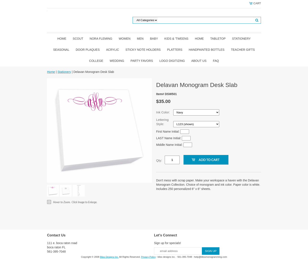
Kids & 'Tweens (176, 38)
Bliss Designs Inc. (109, 257)
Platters (174, 49)
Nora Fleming (101, 38)
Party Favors (141, 60)
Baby (154, 38)
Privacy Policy (148, 257)
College (96, 60)
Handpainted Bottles (206, 49)
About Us (198, 60)
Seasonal (61, 49)
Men (140, 38)
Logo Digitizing (172, 60)
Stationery (241, 38)
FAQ (216, 60)
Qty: (159, 160)
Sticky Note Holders (143, 49)
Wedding (117, 60)
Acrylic (112, 49)
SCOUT (78, 38)
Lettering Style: (162, 122)
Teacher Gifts (243, 49)
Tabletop (218, 38)
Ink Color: (163, 112)
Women (124, 38)
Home (61, 38)
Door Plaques (88, 49)
